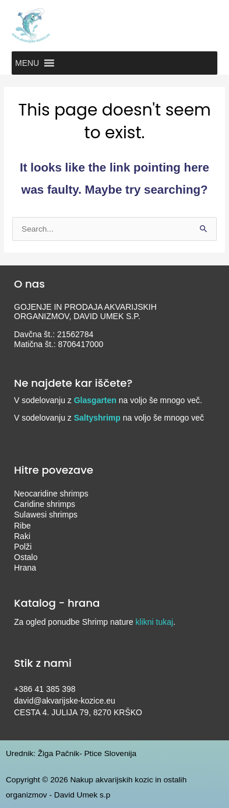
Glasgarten (95, 400)
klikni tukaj (155, 622)
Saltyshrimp (97, 417)
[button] (27, 63)
